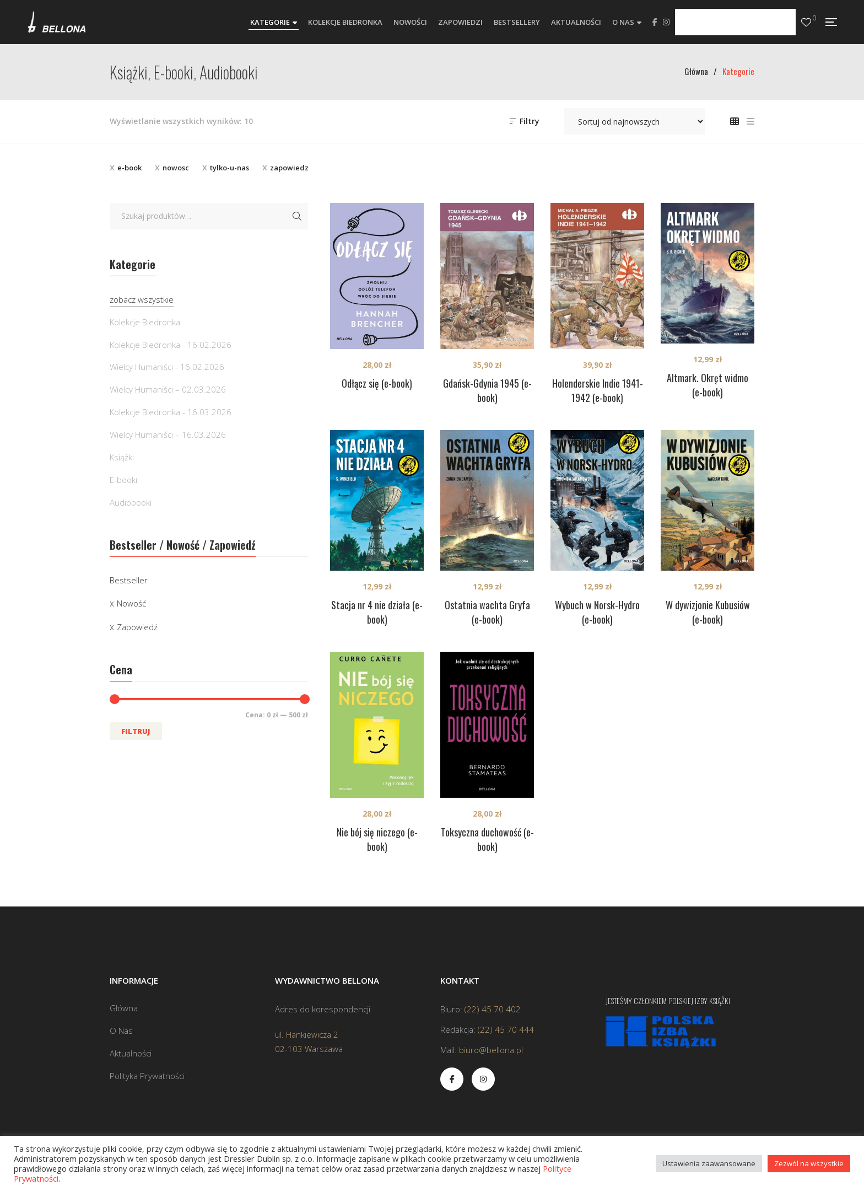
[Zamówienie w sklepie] (634, 121)
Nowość (131, 603)
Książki (122, 457)
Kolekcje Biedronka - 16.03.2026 (170, 411)
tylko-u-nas (229, 168)
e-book (129, 168)
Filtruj (135, 731)
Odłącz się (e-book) (377, 383)
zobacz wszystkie (142, 299)
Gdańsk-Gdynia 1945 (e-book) (487, 390)
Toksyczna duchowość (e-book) (487, 839)
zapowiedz (289, 168)
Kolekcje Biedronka (145, 322)
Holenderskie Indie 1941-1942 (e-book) (597, 390)
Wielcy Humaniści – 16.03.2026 (168, 434)
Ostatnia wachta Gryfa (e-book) (487, 612)
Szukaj (297, 216)
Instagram (666, 22)
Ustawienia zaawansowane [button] (708, 1163)
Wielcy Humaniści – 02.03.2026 (168, 389)
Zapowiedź (137, 626)
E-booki (123, 479)
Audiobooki (131, 502)
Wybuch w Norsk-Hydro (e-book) (597, 612)
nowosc (176, 168)
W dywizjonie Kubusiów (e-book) (708, 612)
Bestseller (129, 580)
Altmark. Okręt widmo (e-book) (707, 385)
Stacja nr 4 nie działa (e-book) (377, 612)
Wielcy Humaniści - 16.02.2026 (167, 366)
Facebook (654, 22)
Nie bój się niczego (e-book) (377, 839)
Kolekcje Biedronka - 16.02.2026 (170, 344)
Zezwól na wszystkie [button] (809, 1163)
